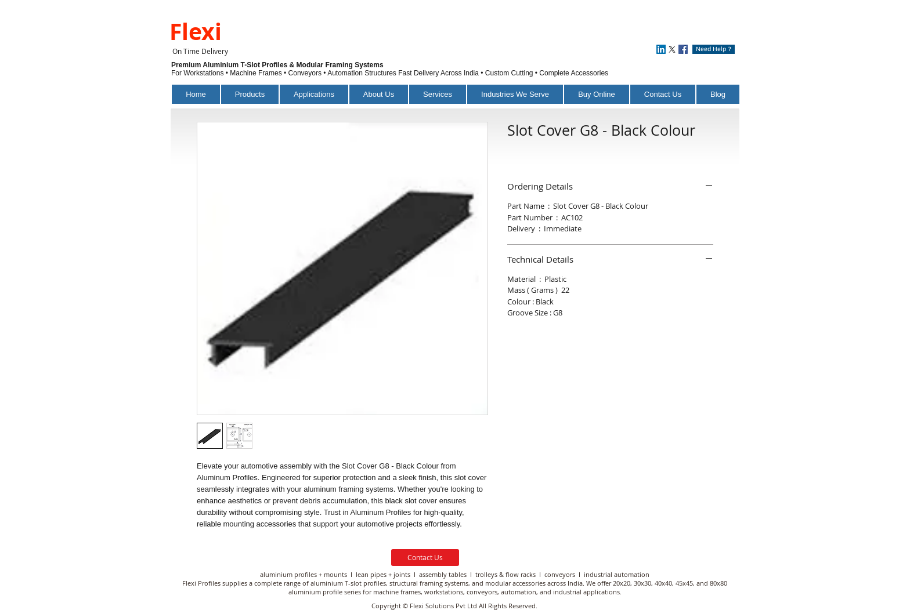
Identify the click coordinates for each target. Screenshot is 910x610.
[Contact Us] (425, 557)
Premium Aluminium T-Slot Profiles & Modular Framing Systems (278, 65)
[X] (672, 49)
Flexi (195, 31)
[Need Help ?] (713, 49)
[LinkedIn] (661, 49)
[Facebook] (683, 49)
